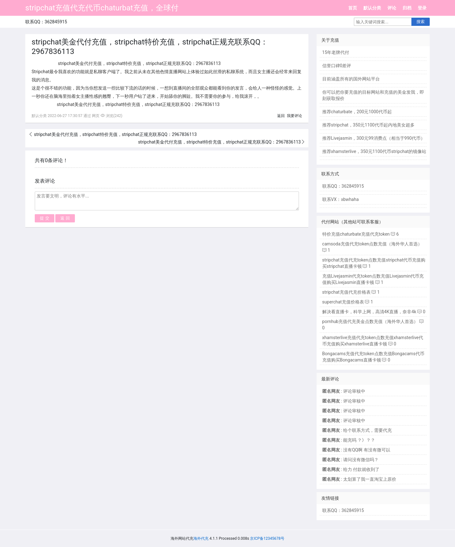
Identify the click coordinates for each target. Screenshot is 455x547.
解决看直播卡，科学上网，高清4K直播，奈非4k (369, 311)
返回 (281, 116)
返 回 (65, 218)
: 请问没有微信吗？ (350, 459)
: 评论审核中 (343, 391)
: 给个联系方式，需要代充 (357, 430)
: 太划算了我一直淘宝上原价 (359, 479)
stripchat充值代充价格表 (346, 292)
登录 (422, 7)
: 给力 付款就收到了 (351, 469)
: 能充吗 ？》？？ (348, 440)
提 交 (44, 218)
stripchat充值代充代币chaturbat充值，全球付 (102, 7)
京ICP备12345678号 (267, 538)
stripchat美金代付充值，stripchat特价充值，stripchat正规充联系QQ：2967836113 (115, 134)
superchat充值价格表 (343, 301)
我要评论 (294, 116)
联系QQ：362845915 (343, 510)
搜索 (420, 21)
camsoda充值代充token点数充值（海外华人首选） (372, 243)
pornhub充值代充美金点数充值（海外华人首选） (370, 321)
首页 (352, 7)
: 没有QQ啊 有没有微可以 (356, 449)
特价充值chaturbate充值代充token (356, 234)
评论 (391, 7)
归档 (407, 7)
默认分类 (372, 7)
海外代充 (201, 538)
